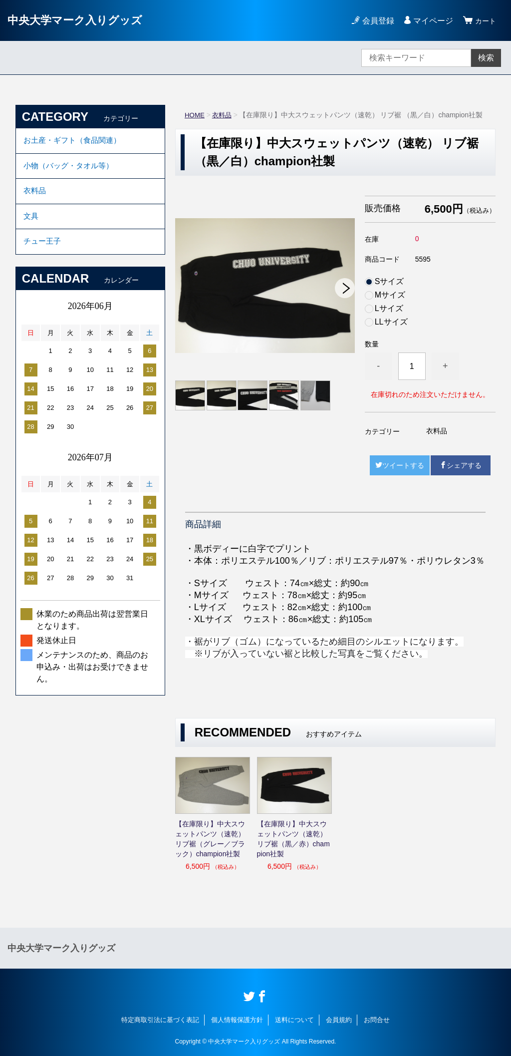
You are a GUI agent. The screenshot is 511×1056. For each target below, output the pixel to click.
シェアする (461, 465)
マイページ (430, 20)
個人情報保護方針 (237, 1020)
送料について (294, 1020)
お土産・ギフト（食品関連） (75, 141)
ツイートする (399, 465)
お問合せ (377, 1020)
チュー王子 (43, 251)
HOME (195, 115)
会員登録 (375, 20)
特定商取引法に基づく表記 (160, 1020)
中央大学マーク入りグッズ (80, 20)
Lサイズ (389, 309)
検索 (486, 57)
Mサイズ (390, 295)
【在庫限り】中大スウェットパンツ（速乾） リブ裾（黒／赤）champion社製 (293, 839)
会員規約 (339, 1020)
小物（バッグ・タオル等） (71, 169)
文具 (31, 224)
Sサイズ (389, 282)
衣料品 (223, 115)
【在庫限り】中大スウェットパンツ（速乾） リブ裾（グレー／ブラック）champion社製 (210, 839)
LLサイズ (391, 322)
